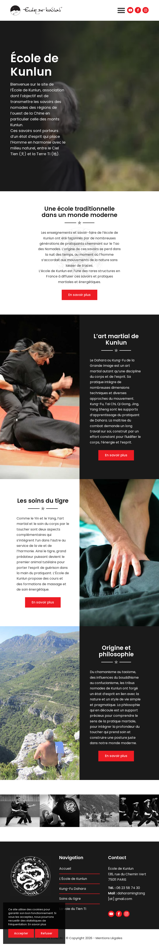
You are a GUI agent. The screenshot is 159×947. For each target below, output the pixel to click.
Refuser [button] (46, 933)
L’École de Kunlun (73, 878)
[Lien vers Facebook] (138, 10)
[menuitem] (120, 10)
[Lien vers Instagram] (145, 10)
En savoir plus (79, 295)
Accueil (65, 868)
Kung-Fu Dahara (72, 888)
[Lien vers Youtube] (130, 10)
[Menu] (120, 10)
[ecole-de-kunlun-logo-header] (36, 10)
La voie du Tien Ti (72, 908)
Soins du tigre (70, 898)
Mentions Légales (109, 938)
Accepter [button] (21, 933)
